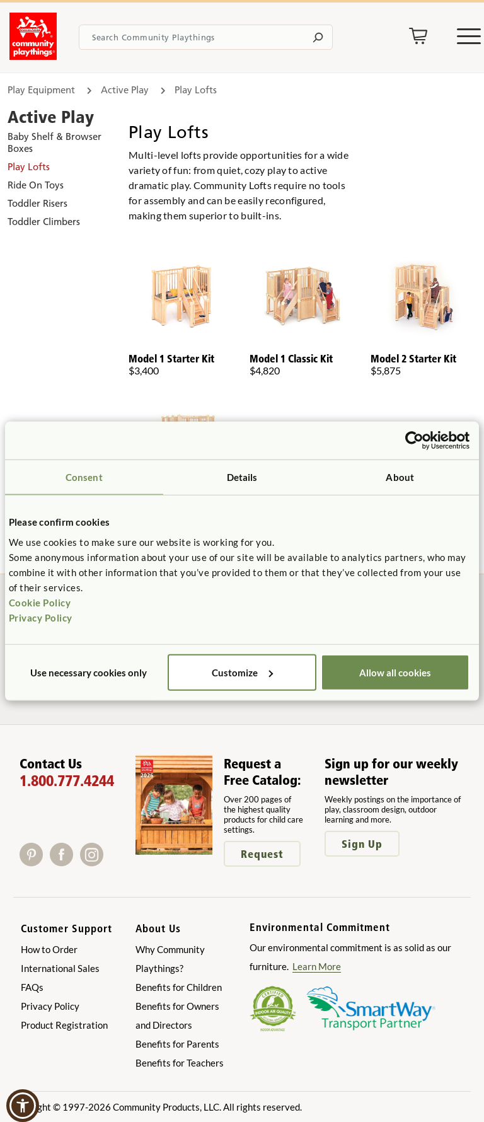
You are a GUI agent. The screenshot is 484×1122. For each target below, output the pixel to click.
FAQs (32, 987)
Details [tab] (242, 477)
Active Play (125, 90)
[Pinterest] (35, 862)
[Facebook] (65, 862)
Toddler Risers (37, 203)
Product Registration (64, 1025)
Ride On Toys (36, 185)
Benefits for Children (178, 987)
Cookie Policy (40, 602)
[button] (22, 1105)
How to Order (49, 949)
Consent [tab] (84, 477)
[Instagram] (94, 862)
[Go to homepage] (33, 56)
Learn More (316, 966)
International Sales (60, 968)
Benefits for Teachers (179, 1062)
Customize (242, 672)
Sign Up (362, 843)
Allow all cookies (395, 672)
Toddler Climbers (44, 222)
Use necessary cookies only (88, 672)
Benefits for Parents (177, 1044)
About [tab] (400, 477)
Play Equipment (41, 90)
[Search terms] (206, 37)
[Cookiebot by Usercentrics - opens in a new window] (414, 440)
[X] (110, 862)
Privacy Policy (40, 617)
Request (262, 853)
